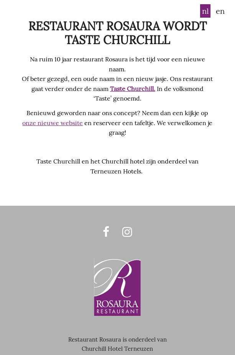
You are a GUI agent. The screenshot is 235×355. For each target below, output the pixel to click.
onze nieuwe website (52, 123)
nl (205, 11)
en (220, 11)
